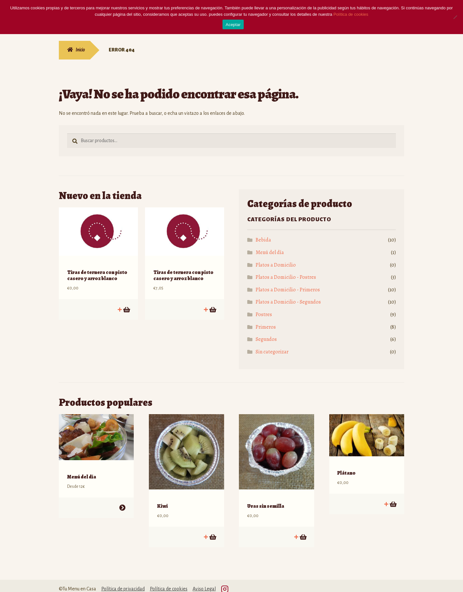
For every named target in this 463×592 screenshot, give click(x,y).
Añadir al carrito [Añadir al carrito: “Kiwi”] (212, 530)
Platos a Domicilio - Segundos (288, 301)
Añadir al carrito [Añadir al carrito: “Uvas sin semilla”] (303, 530)
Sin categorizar (272, 351)
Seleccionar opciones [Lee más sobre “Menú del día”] (122, 501)
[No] (455, 17)
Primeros (266, 327)
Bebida (263, 239)
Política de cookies (168, 582)
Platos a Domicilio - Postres (286, 277)
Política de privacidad (123, 582)
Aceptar (233, 24)
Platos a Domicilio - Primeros (288, 289)
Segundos (266, 339)
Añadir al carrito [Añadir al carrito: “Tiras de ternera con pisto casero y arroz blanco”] (126, 303)
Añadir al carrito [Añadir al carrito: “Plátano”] (393, 497)
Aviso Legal (204, 582)
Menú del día (270, 252)
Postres (264, 314)
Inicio (80, 49)
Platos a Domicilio (276, 265)
